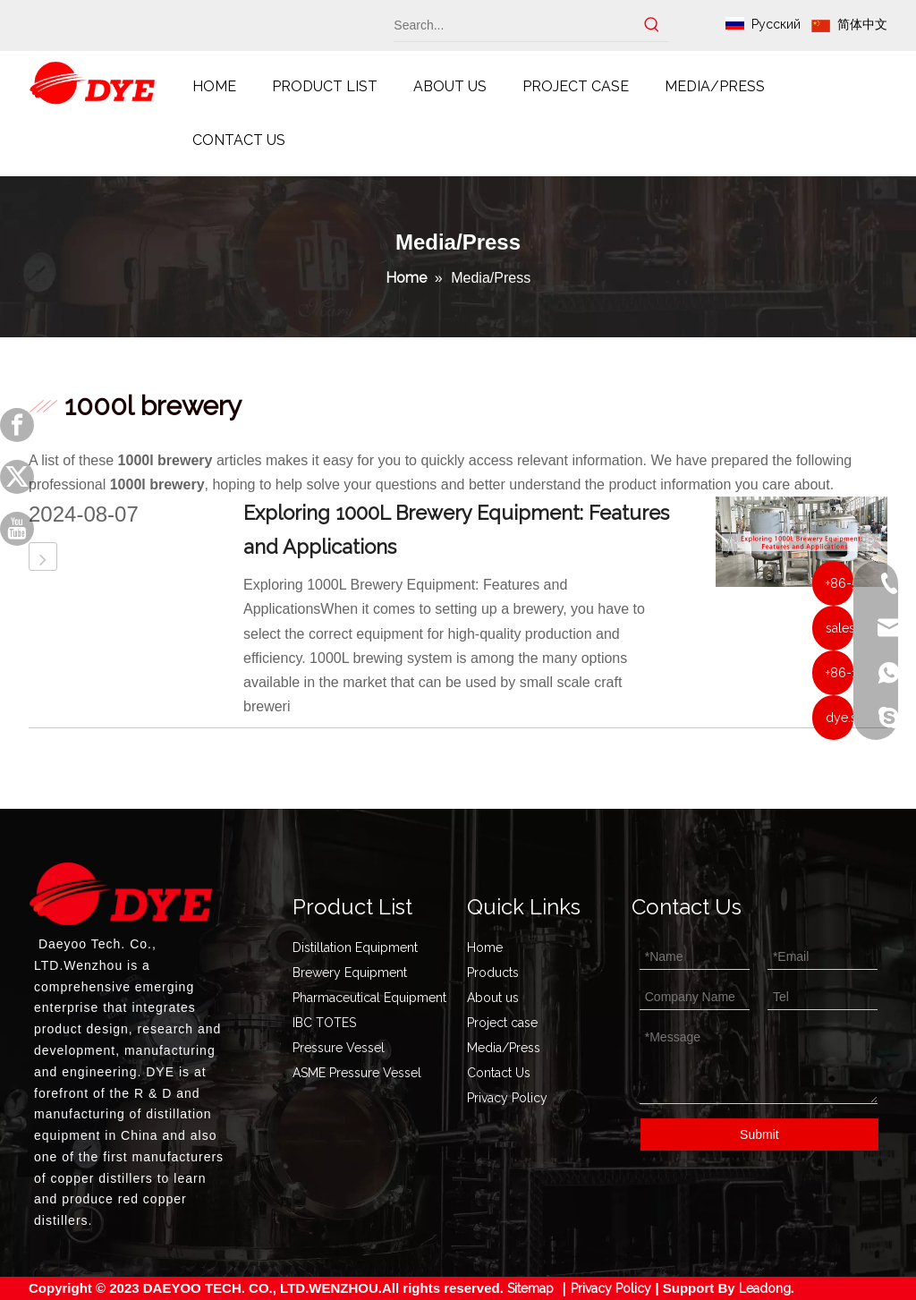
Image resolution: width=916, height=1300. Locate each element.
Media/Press (503, 1048)
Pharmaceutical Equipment (369, 997)
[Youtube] (17, 529)
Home (485, 947)
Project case (502, 1022)
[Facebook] (17, 425)
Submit (759, 1134)
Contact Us (498, 1073)
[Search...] (515, 25)
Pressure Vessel (339, 1048)
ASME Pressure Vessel (357, 1073)
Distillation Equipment (355, 947)
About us (493, 997)
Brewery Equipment (350, 972)
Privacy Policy (507, 1098)
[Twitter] (17, 477)
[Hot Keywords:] (652, 25)
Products (493, 972)
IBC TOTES (324, 1022)
